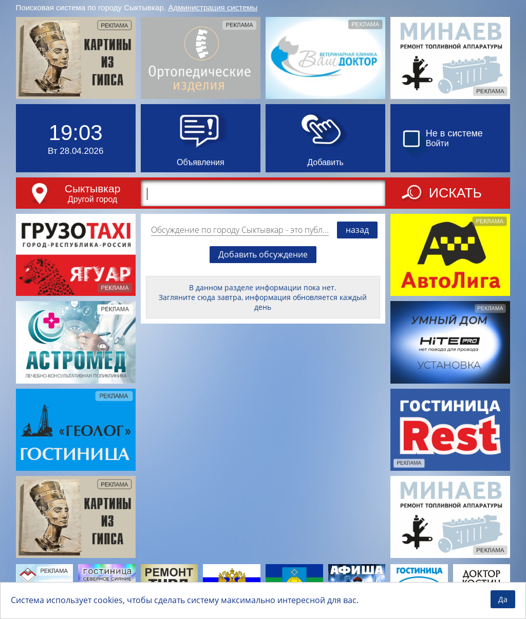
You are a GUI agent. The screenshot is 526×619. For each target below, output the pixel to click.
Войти (437, 143)
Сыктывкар (93, 188)
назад (357, 229)
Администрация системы (212, 7)
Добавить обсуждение (263, 254)
